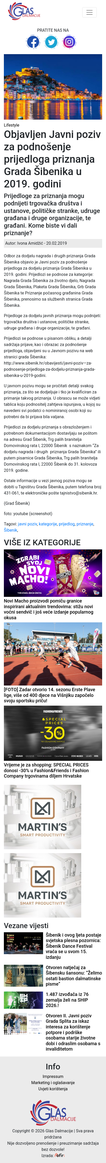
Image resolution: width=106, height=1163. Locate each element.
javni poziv (27, 524)
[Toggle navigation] (89, 12)
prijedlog (67, 524)
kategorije (48, 524)
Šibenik (10, 530)
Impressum (53, 1076)
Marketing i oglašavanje (53, 1082)
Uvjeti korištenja (53, 1088)
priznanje (85, 524)
